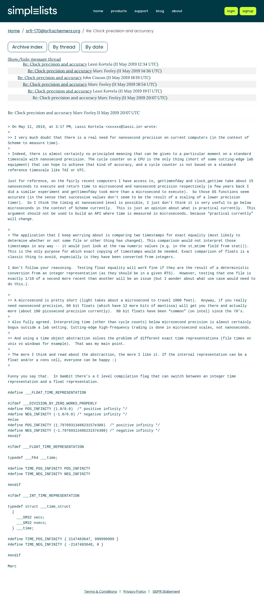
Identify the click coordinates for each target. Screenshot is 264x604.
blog (160, 11)
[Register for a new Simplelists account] (248, 11)
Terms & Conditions (100, 591)
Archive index (27, 47)
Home (14, 31)
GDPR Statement (166, 591)
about (177, 11)
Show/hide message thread (34, 59)
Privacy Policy (134, 591)
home (98, 11)
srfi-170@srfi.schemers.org (53, 31)
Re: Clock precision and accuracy (55, 64)
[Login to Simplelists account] (231, 11)
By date (94, 47)
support (141, 11)
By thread (64, 47)
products (119, 11)
